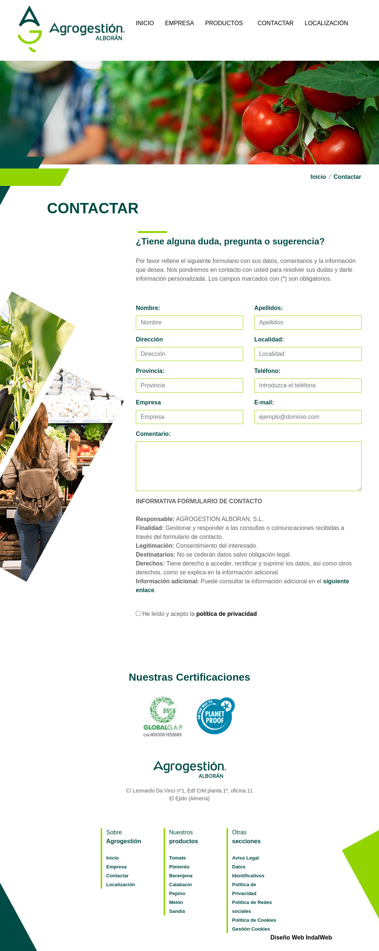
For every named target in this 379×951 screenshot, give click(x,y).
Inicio (145, 23)
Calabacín (180, 884)
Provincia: (150, 371)
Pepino (177, 893)
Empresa (179, 23)
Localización (326, 23)
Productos (224, 23)
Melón (176, 902)
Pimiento (179, 867)
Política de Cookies (254, 920)
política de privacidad (226, 614)
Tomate (177, 858)
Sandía (177, 911)
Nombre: (148, 308)
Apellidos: (268, 308)
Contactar (276, 23)
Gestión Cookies (251, 929)
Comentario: (153, 434)
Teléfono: (267, 371)
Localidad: (269, 339)
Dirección (149, 339)
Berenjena (180, 875)
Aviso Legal (245, 858)
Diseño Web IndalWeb (301, 937)
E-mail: (264, 402)
